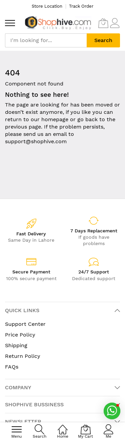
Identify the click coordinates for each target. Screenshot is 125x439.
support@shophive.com (36, 141)
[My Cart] (103, 23)
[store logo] (58, 23)
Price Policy (20, 335)
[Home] (63, 426)
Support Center (25, 324)
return (13, 119)
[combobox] (46, 40)
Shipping (16, 345)
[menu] (10, 23)
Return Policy (22, 356)
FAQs (11, 367)
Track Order (81, 6)
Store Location (47, 6)
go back (87, 119)
